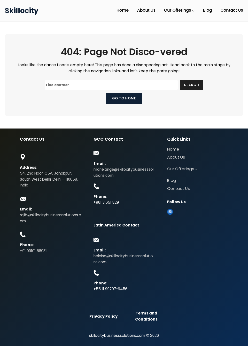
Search (191, 85)
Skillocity (22, 11)
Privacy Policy (103, 316)
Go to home (124, 98)
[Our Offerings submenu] (193, 10)
